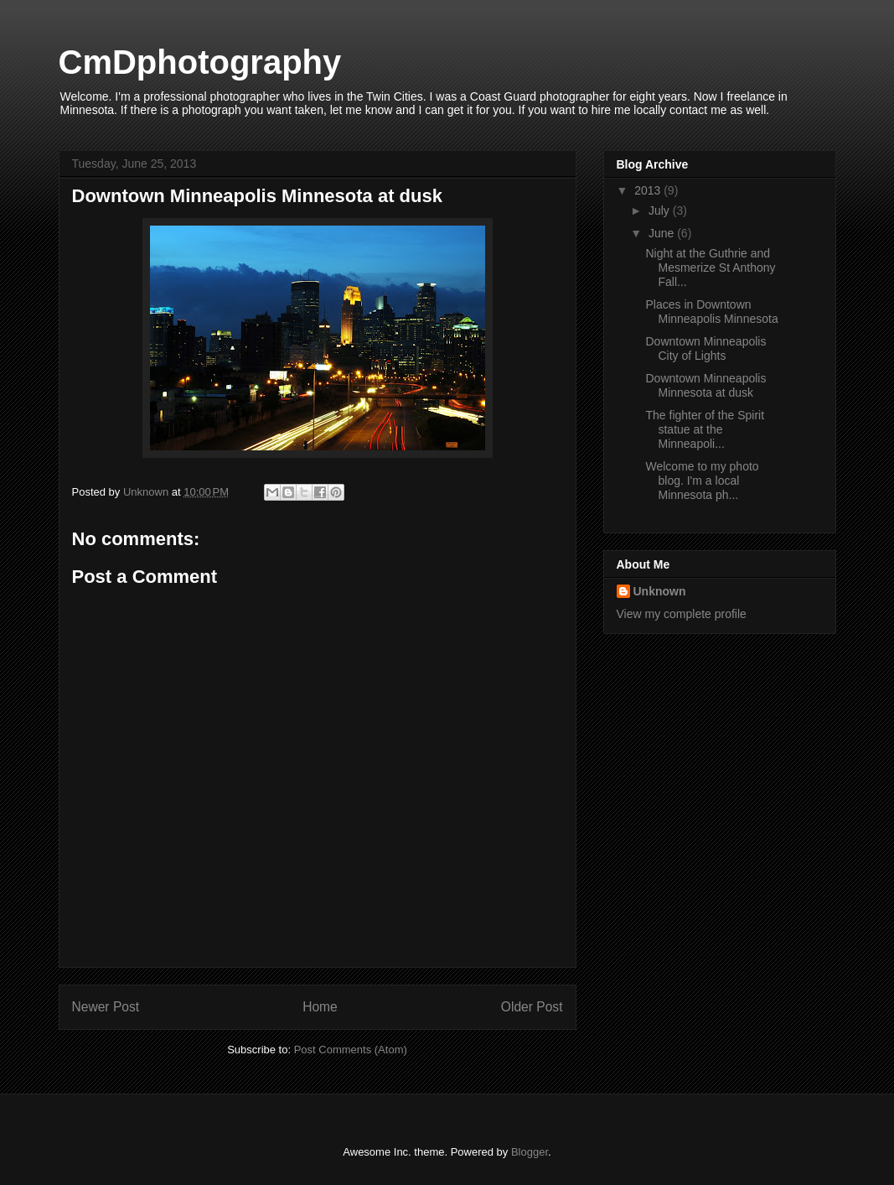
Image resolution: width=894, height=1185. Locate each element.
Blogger (529, 1152)
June (663, 233)
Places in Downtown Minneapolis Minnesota (711, 311)
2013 (649, 190)
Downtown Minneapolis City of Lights (705, 348)
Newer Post (106, 1007)
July (661, 210)
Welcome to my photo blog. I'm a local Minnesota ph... (701, 481)
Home (320, 1007)
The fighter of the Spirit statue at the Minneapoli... (704, 429)
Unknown (659, 591)
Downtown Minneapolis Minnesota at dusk (705, 385)
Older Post (532, 1007)
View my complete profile (682, 614)
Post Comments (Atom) (350, 1049)
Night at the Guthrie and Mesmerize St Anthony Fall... (710, 267)
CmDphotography (200, 62)
